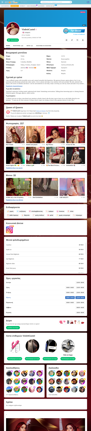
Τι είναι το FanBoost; (79, 34)
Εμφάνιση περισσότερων (14, 86)
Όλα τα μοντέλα (5, 5)
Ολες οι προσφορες (32, 5)
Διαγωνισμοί (41, 5)
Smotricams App (50, 5)
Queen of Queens (41, 111)
